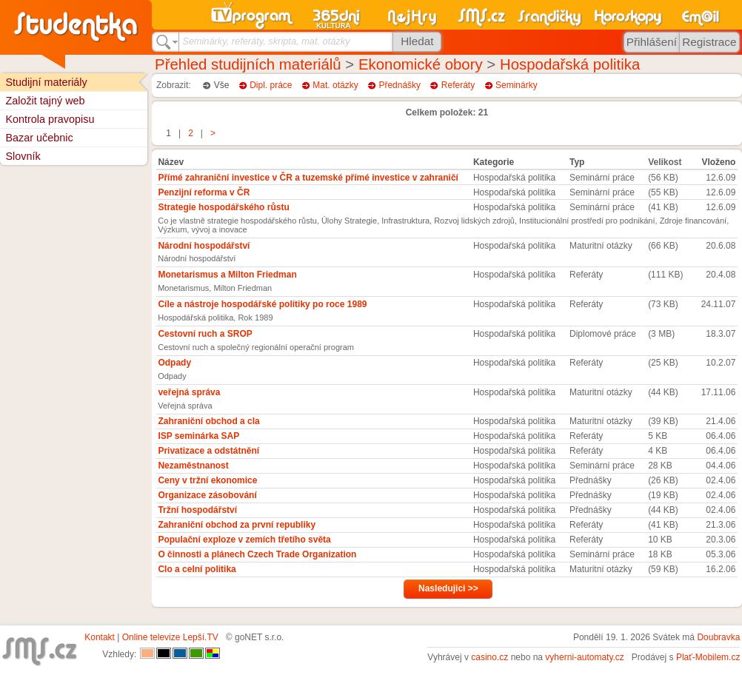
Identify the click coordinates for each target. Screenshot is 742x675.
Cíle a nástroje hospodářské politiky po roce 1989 (262, 304)
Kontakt (99, 637)
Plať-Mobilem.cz (708, 657)
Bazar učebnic (39, 138)
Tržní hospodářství (197, 510)
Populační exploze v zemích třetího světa (244, 539)
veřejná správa (189, 392)
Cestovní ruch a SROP (205, 334)
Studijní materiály (46, 82)
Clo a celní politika (196, 569)
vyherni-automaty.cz (584, 657)
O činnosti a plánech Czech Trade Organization (257, 554)
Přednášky (399, 85)
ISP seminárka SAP (198, 436)
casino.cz (489, 657)
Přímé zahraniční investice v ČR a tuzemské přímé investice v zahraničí (308, 177)
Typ (576, 162)
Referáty (458, 85)
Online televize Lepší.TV (170, 637)
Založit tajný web (44, 101)
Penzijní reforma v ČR (204, 192)
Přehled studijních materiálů (248, 64)
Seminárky (516, 85)
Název (171, 162)
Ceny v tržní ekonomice (207, 480)
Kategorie (493, 162)
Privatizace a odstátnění (208, 451)
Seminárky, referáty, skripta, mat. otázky (266, 41)
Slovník (22, 156)
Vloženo (718, 162)
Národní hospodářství (204, 246)
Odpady (174, 362)
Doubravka (718, 637)
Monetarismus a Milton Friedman (227, 274)
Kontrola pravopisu (49, 119)
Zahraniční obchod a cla (208, 421)
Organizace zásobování (207, 495)
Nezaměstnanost (193, 465)
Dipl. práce (271, 85)
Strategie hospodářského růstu (223, 207)
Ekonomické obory (420, 64)
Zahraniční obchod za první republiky (236, 525)
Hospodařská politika (570, 64)
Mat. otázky (335, 85)
